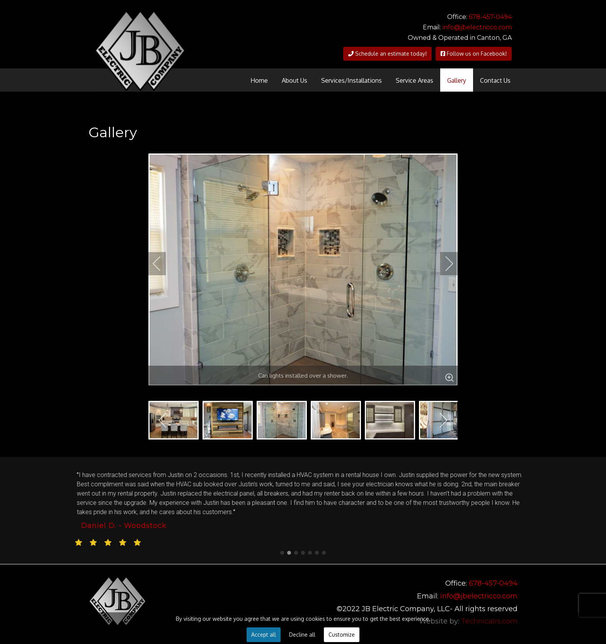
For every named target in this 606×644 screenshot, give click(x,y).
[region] (303, 510)
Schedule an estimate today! (387, 53)
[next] (444, 263)
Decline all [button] (302, 634)
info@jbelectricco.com (477, 27)
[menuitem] (259, 80)
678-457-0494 (490, 16)
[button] (282, 553)
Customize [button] (342, 634)
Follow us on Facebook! (474, 53)
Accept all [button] (263, 634)
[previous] (161, 263)
